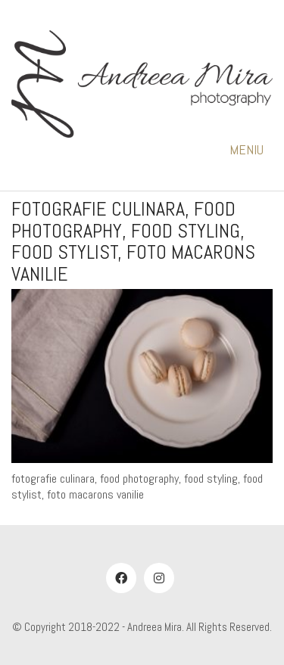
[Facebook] (121, 578)
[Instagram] (159, 578)
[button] (251, 149)
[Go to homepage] (142, 84)
